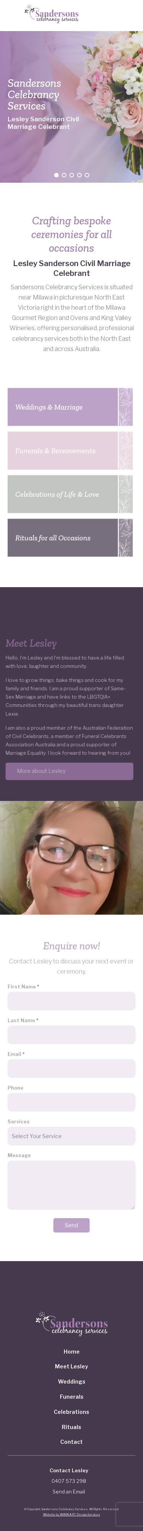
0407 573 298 (68, 1481)
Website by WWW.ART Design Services (71, 1514)
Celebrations (71, 1412)
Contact (71, 1442)
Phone (15, 1085)
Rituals (71, 1427)
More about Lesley (38, 771)
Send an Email (69, 1492)
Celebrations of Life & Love (57, 491)
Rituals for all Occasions (52, 535)
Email (16, 1051)
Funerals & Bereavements (55, 448)
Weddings (71, 1381)
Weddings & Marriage (49, 404)
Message (19, 1153)
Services (19, 1119)
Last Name (23, 1018)
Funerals (72, 1396)
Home (72, 1351)
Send (71, 1222)
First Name (23, 984)
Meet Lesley (71, 1366)
